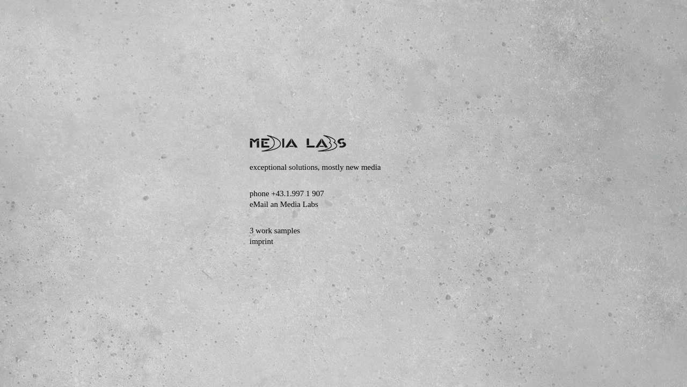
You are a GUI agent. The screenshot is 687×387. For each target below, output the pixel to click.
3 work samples (275, 230)
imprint (261, 241)
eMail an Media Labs (284, 204)
